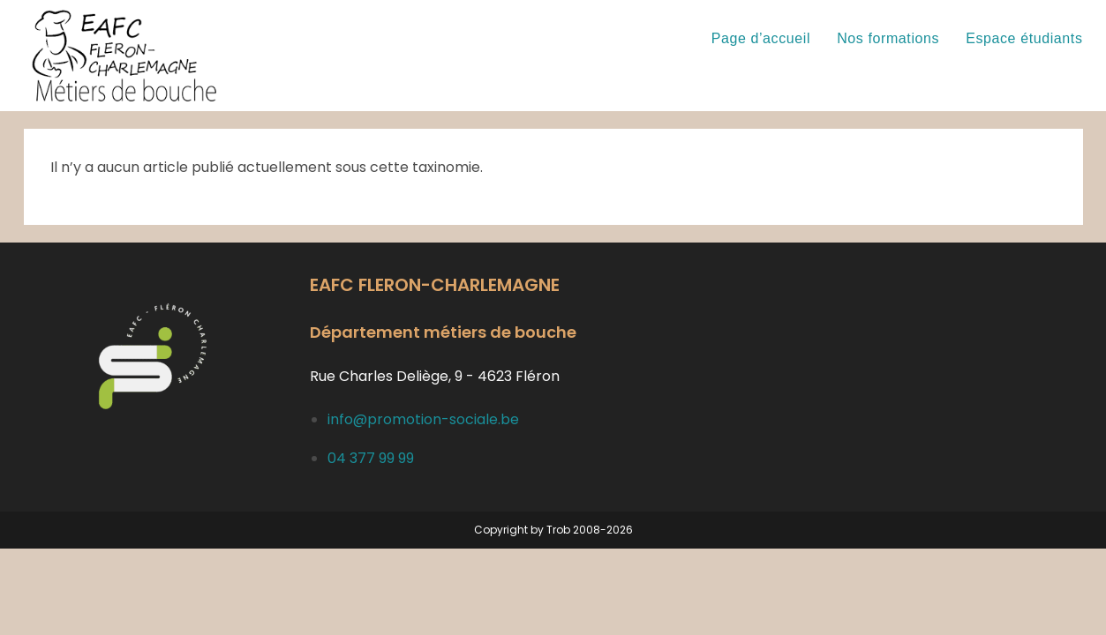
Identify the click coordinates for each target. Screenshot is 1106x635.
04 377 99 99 (370, 458)
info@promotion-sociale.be (423, 419)
